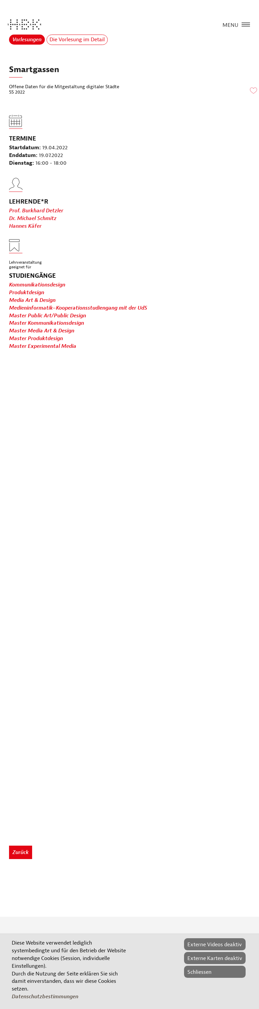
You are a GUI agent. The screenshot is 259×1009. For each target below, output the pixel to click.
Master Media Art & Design (41, 330)
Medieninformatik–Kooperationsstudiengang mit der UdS (78, 308)
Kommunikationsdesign (37, 284)
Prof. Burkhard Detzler (36, 221)
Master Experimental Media (42, 346)
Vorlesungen (26, 39)
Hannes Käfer (25, 237)
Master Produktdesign (36, 338)
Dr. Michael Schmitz (33, 229)
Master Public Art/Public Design (47, 315)
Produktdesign (26, 292)
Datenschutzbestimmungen (45, 996)
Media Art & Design (32, 300)
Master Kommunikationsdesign (46, 323)
